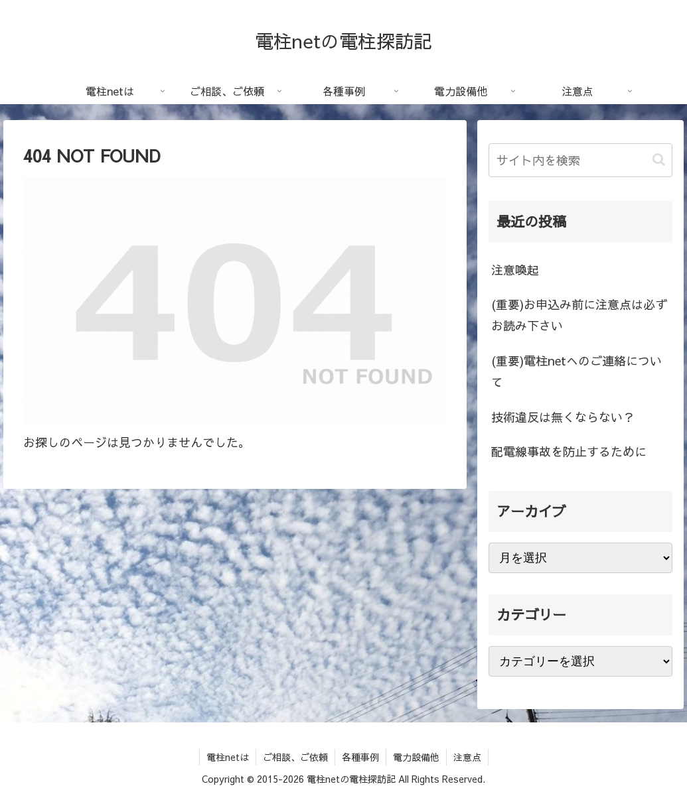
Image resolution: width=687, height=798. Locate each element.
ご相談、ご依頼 (295, 757)
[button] (658, 159)
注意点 (467, 757)
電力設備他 (416, 757)
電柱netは (227, 757)
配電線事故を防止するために (569, 451)
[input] (580, 160)
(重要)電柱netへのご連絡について (576, 371)
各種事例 (360, 757)
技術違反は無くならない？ (563, 417)
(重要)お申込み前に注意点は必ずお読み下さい (579, 315)
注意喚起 (515, 269)
